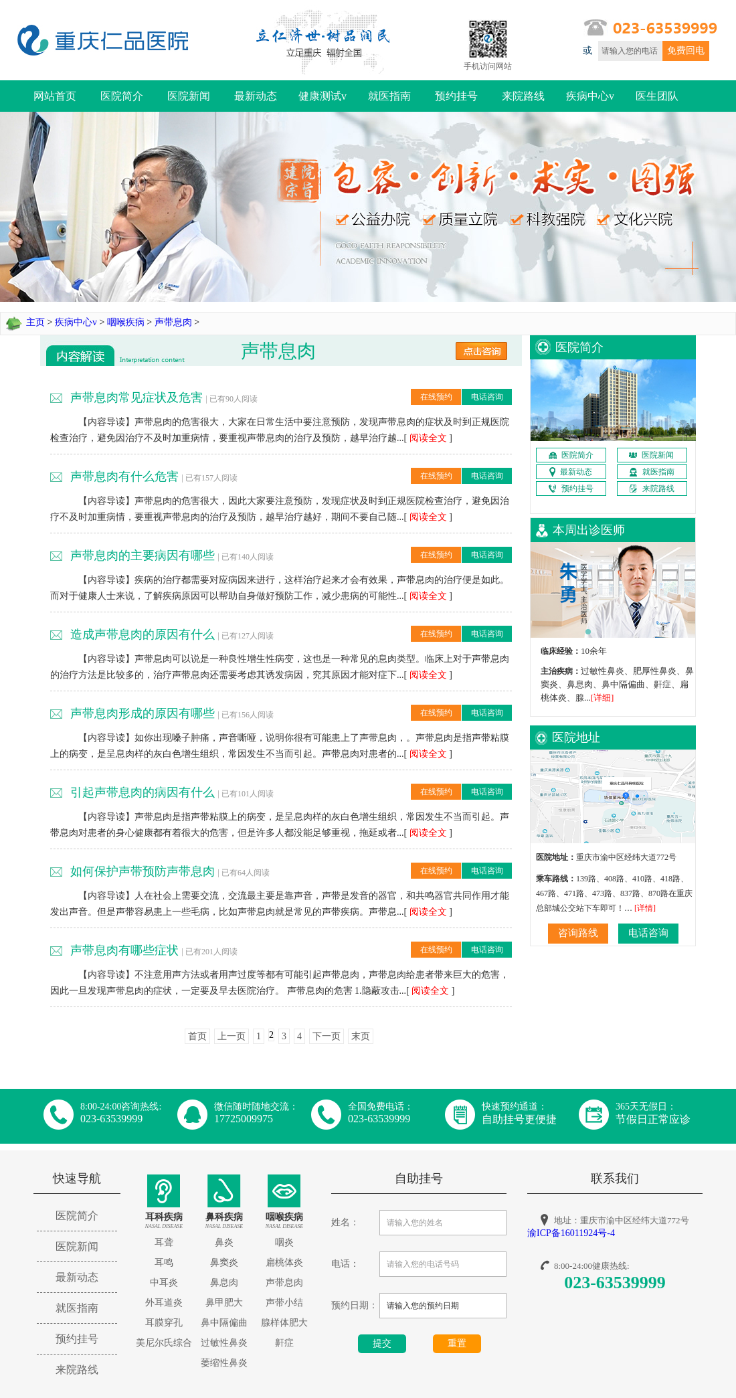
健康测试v (322, 96)
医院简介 (121, 96)
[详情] (645, 908)
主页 (35, 322)
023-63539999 (615, 1282)
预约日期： (354, 1305)
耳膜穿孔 (164, 1323)
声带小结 (284, 1303)
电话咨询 (487, 397)
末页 (360, 1036)
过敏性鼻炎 (224, 1343)
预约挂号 (456, 96)
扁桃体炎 (284, 1262)
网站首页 (54, 96)
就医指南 (389, 96)
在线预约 (436, 397)
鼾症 (284, 1343)
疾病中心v (590, 96)
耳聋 (164, 1242)
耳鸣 (164, 1262)
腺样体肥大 (284, 1323)
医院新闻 (188, 96)
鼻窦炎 (224, 1262)
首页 (197, 1036)
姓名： (345, 1222)
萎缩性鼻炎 (224, 1363)
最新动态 (255, 96)
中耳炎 (164, 1283)
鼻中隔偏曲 (224, 1323)
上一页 (231, 1036)
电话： (345, 1264)
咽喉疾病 (126, 322)
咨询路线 (578, 933)
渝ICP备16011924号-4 (571, 1233)
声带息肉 (173, 322)
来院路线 (523, 96)
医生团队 (657, 96)
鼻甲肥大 (224, 1303)
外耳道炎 (164, 1303)
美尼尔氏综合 (164, 1343)
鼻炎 (224, 1242)
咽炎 (284, 1242)
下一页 (326, 1036)
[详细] (602, 698)
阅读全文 (428, 438)
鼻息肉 (224, 1283)
